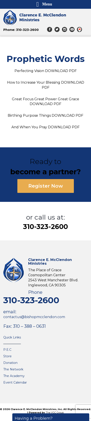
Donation (10, 363)
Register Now (45, 186)
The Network (13, 369)
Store (7, 356)
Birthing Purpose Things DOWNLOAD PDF (45, 115)
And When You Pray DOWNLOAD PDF (45, 127)
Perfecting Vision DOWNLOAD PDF (46, 71)
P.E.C (7, 350)
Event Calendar (15, 382)
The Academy (14, 376)
